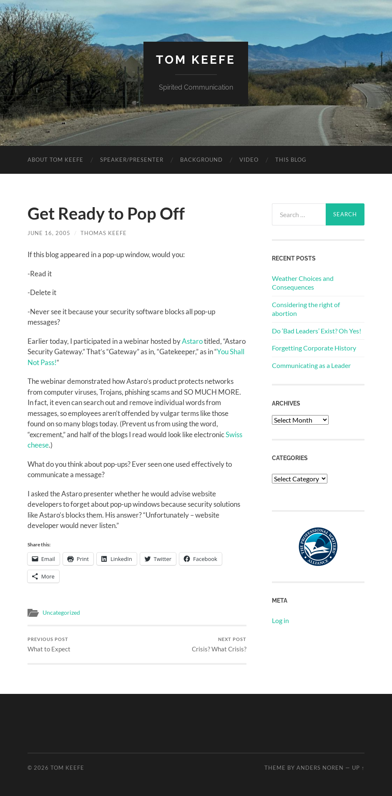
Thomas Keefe (103, 233)
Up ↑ (358, 767)
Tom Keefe (196, 60)
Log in (280, 620)
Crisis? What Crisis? (219, 644)
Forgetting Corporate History (314, 348)
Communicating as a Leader (311, 365)
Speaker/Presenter (131, 159)
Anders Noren (320, 767)
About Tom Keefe (55, 159)
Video (249, 159)
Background (201, 159)
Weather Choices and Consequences (303, 282)
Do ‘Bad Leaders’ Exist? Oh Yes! (316, 331)
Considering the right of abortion (306, 308)
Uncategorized (61, 612)
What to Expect (49, 644)
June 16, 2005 (49, 233)
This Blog (291, 159)
